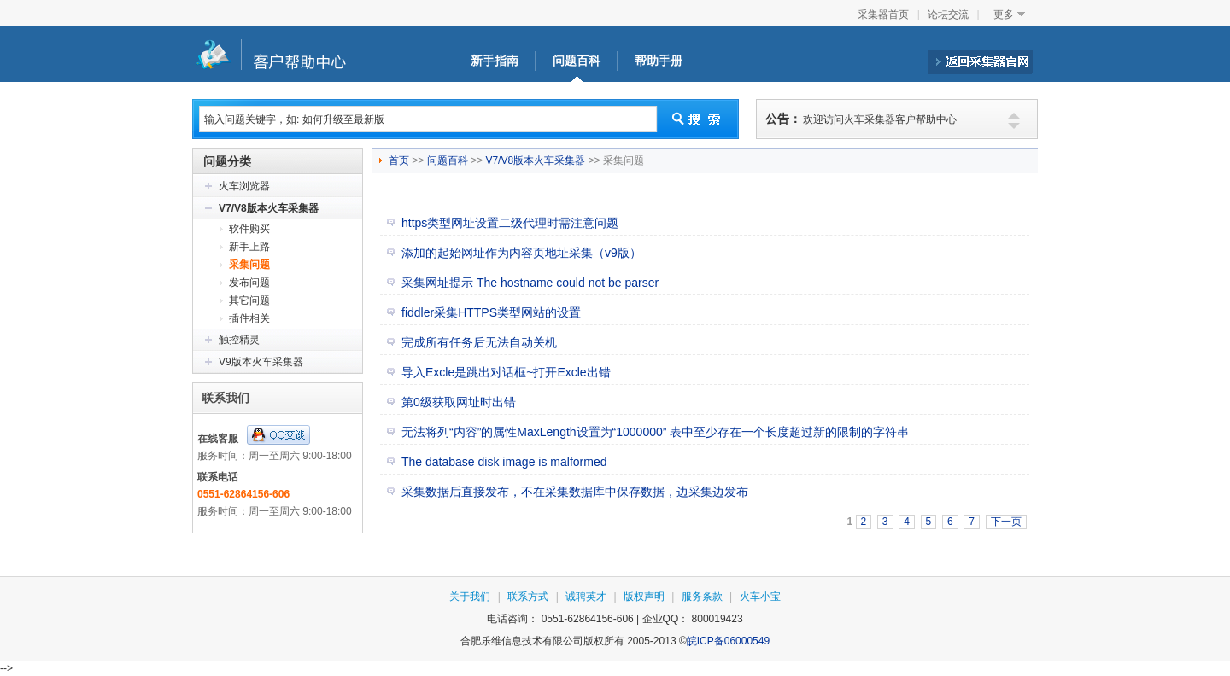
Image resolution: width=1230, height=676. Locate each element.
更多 (1003, 14)
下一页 (1006, 521)
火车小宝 (760, 597)
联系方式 (527, 597)
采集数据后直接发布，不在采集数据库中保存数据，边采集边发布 (574, 491)
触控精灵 (239, 340)
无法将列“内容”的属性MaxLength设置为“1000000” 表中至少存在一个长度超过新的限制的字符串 (655, 432)
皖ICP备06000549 (728, 641)
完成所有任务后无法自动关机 (479, 342)
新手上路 (249, 247)
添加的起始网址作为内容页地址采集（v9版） (521, 252)
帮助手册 (658, 61)
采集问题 (249, 265)
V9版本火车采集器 (261, 362)
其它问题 (249, 300)
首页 (400, 160)
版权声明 (644, 597)
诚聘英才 (585, 597)
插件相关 (249, 318)
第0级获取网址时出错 (458, 402)
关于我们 (469, 597)
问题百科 (576, 61)
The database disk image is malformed (503, 462)
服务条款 (702, 597)
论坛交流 (948, 14)
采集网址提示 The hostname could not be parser (530, 282)
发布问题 (249, 282)
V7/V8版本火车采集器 (269, 208)
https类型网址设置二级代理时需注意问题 (509, 223)
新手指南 (494, 61)
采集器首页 (883, 14)
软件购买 (249, 229)
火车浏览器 (244, 186)
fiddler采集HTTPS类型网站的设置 (491, 312)
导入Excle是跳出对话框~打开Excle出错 (506, 372)
